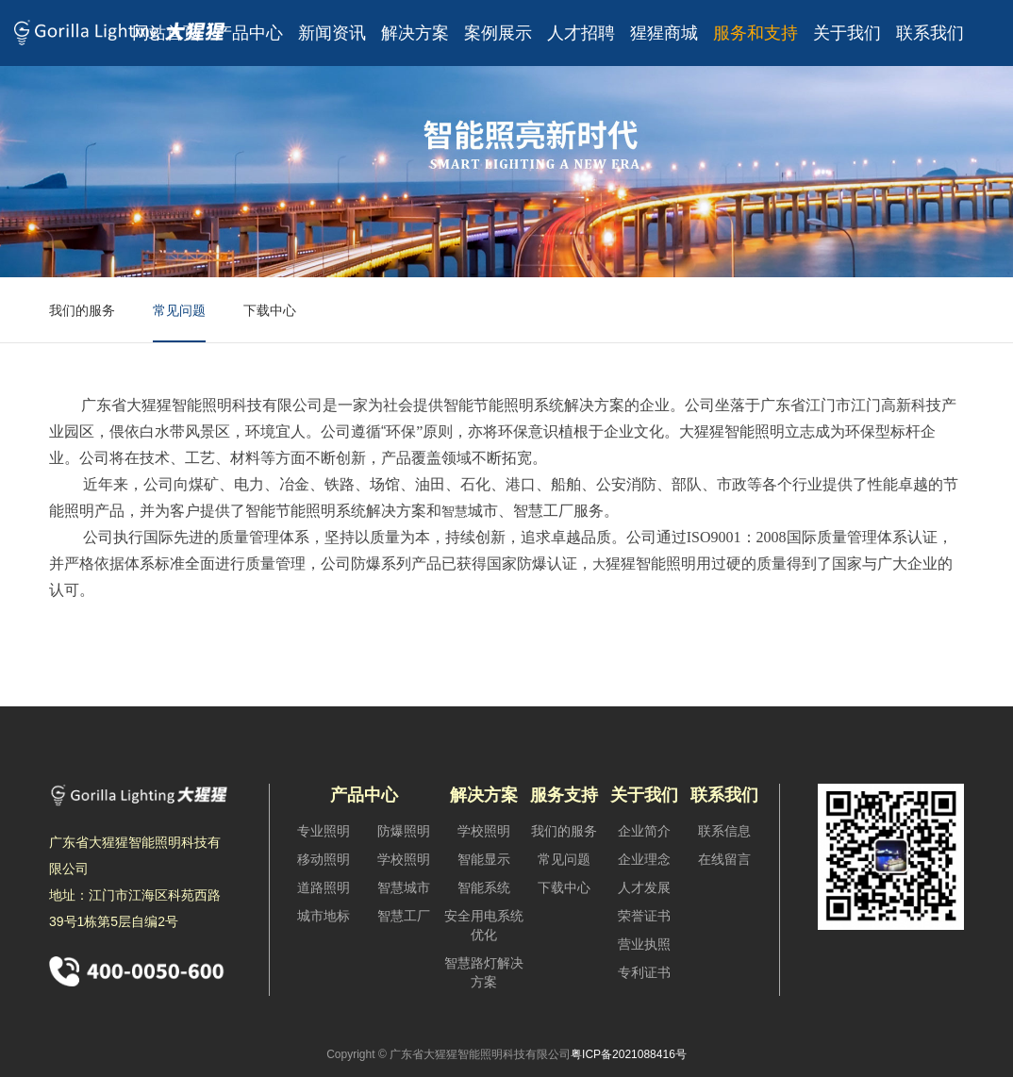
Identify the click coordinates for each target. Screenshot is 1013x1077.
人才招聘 (581, 33)
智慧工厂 (403, 915)
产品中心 (249, 33)
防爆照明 (403, 830)
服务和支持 (755, 33)
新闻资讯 (332, 33)
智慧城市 (403, 887)
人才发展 (644, 887)
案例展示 (498, 33)
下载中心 (269, 310)
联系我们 (930, 33)
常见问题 (179, 310)
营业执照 (644, 944)
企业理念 (644, 859)
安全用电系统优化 (483, 925)
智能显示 (483, 859)
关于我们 (847, 33)
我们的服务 (82, 310)
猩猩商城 (664, 33)
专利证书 (644, 972)
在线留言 (724, 859)
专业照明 (323, 830)
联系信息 (724, 830)
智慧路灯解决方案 (483, 972)
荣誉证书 (644, 915)
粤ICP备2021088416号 (629, 1054)
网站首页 (166, 33)
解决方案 (415, 33)
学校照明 (403, 859)
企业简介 (644, 830)
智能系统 (483, 887)
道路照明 (323, 887)
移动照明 (323, 859)
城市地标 (323, 915)
